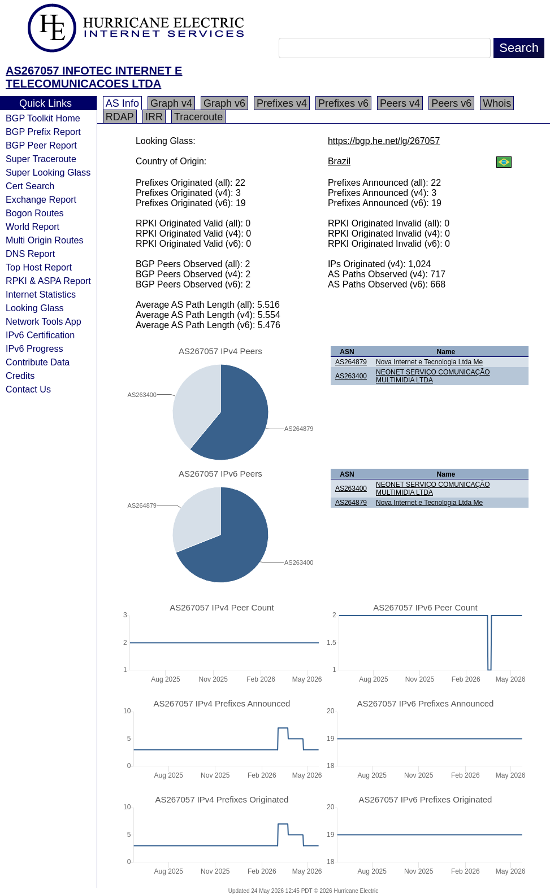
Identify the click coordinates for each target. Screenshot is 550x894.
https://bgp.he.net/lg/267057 (384, 141)
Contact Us (28, 389)
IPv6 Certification (40, 335)
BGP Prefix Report (43, 132)
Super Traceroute (41, 159)
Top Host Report (39, 267)
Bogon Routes (35, 213)
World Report (32, 226)
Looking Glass (35, 308)
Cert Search (30, 186)
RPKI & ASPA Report (48, 281)
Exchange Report (41, 199)
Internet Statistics (41, 294)
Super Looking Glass (48, 172)
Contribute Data (38, 362)
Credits (20, 375)
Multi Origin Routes (45, 240)
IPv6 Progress (34, 348)
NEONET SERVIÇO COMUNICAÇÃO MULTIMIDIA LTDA (433, 376)
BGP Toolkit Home (43, 118)
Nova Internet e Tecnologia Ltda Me (429, 362)
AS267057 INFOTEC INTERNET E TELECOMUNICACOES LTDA (94, 77)
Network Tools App (43, 321)
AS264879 (351, 362)
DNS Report (30, 253)
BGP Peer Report (41, 145)
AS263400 (351, 376)
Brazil (339, 161)
